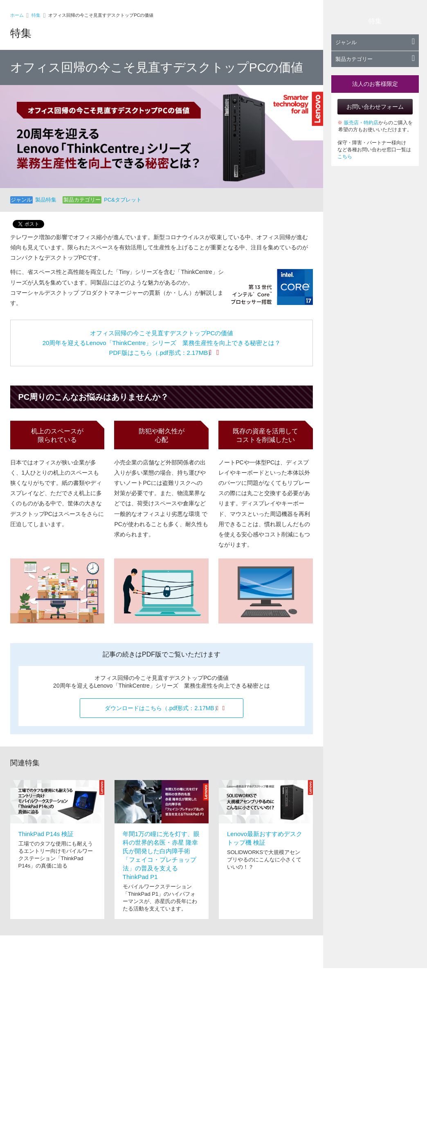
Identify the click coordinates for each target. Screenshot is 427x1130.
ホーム (17, 15)
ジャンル (375, 42)
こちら (344, 156)
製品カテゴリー (375, 59)
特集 (35, 15)
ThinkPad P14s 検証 (46, 833)
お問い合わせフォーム (375, 106)
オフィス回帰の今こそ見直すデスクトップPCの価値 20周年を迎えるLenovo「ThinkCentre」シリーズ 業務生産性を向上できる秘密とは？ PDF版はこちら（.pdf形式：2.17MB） (162, 343)
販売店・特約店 (361, 123)
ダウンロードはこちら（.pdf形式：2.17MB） (162, 708)
